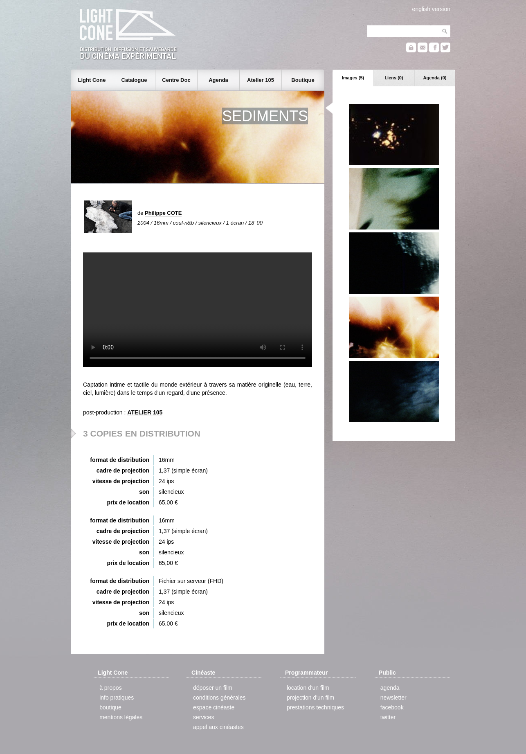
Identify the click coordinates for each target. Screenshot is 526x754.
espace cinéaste (213, 707)
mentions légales (120, 717)
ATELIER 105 (144, 412)
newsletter (393, 697)
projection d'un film (310, 697)
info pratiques (116, 697)
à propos (110, 687)
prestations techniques (315, 707)
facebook (392, 707)
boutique (110, 707)
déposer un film (212, 687)
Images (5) (353, 77)
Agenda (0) (435, 77)
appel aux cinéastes (218, 727)
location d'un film (308, 687)
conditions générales (219, 697)
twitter (388, 717)
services (203, 717)
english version (431, 9)
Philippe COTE (163, 213)
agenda (390, 687)
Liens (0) (393, 77)
